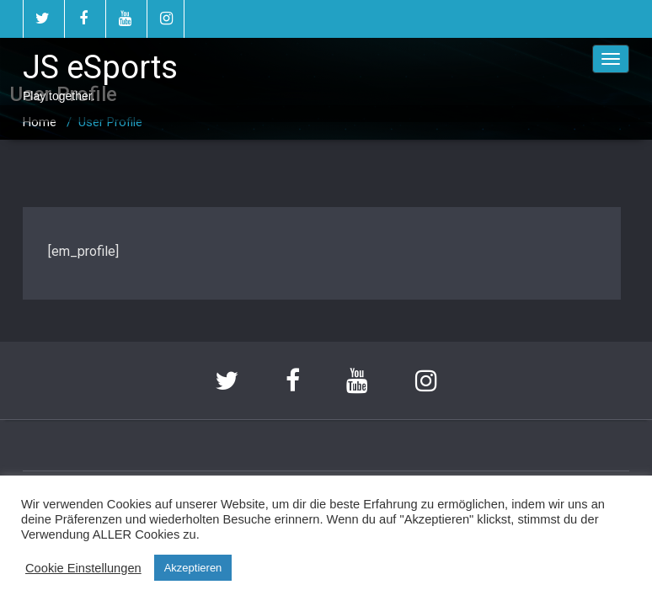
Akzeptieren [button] (193, 567)
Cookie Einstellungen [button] (83, 568)
